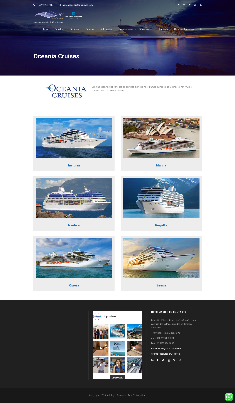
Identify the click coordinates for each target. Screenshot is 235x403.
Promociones (125, 29)
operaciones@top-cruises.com (166, 354)
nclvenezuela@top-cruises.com (78, 5)
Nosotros (59, 29)
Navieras (75, 29)
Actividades (106, 29)
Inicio (46, 29)
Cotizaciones (145, 29)
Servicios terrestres (184, 29)
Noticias (90, 29)
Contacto (163, 29)
